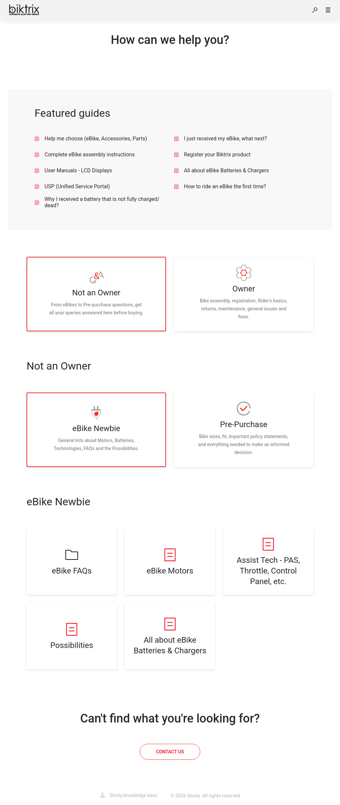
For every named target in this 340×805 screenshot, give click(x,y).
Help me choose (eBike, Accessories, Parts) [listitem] (91, 138)
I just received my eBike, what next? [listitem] (220, 138)
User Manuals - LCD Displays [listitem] (73, 170)
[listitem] (96, 294)
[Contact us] (170, 752)
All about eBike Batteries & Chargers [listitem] (221, 170)
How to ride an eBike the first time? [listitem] (220, 186)
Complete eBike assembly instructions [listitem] (85, 154)
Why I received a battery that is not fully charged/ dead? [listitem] (97, 202)
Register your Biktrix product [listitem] (212, 154)
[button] (315, 10)
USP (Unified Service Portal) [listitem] (72, 186)
